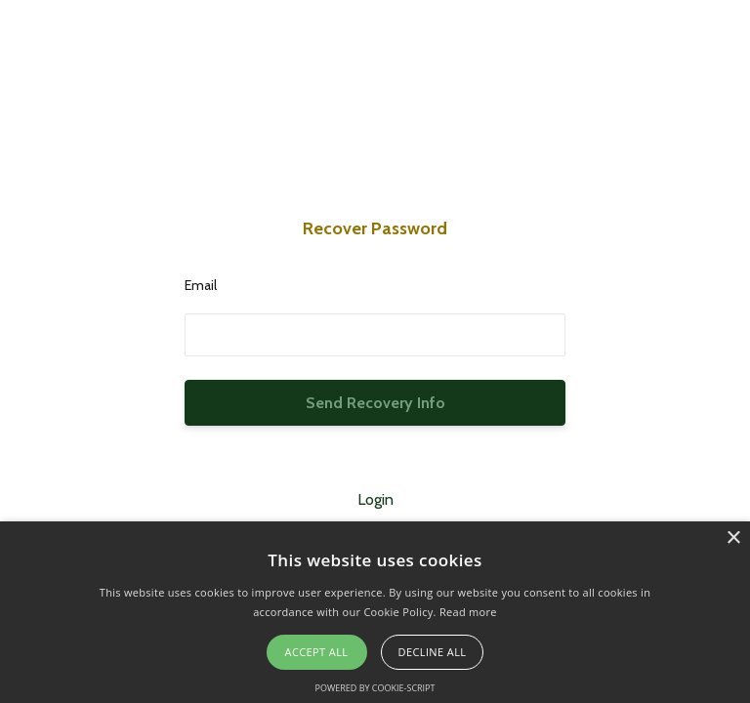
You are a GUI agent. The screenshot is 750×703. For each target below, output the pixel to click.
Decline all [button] (432, 651)
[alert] (375, 612)
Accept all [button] (317, 651)
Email (201, 285)
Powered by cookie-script (375, 688)
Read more (468, 611)
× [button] (733, 538)
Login (375, 499)
